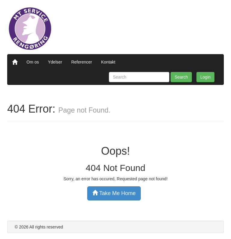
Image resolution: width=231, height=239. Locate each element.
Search (181, 77)
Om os (32, 62)
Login (205, 77)
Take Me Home (114, 193)
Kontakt (108, 62)
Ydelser (55, 62)
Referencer (81, 62)
